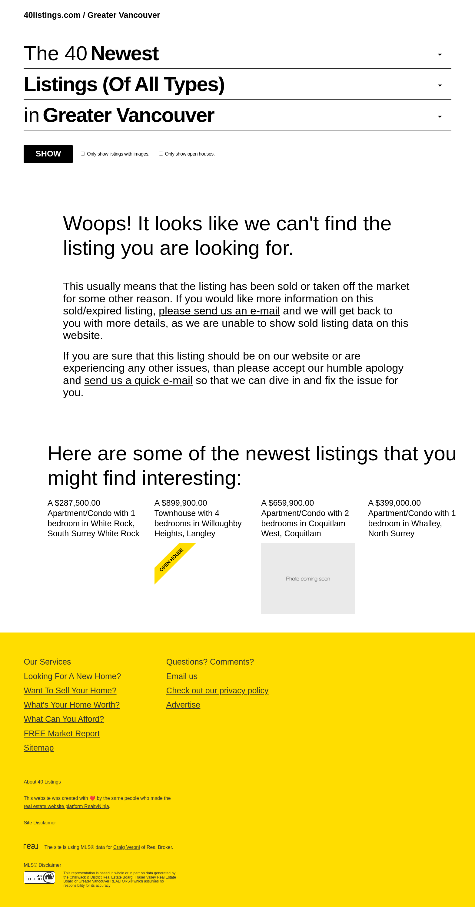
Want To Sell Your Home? (70, 690)
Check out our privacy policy (217, 690)
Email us (182, 676)
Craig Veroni (126, 847)
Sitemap (39, 747)
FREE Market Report (62, 733)
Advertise (183, 704)
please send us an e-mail (219, 310)
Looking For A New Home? (72, 676)
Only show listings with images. (115, 153)
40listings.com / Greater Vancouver (92, 15)
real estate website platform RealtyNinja (66, 806)
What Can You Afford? (64, 719)
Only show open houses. (187, 153)
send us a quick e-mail (138, 380)
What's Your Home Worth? (72, 704)
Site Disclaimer (40, 822)
